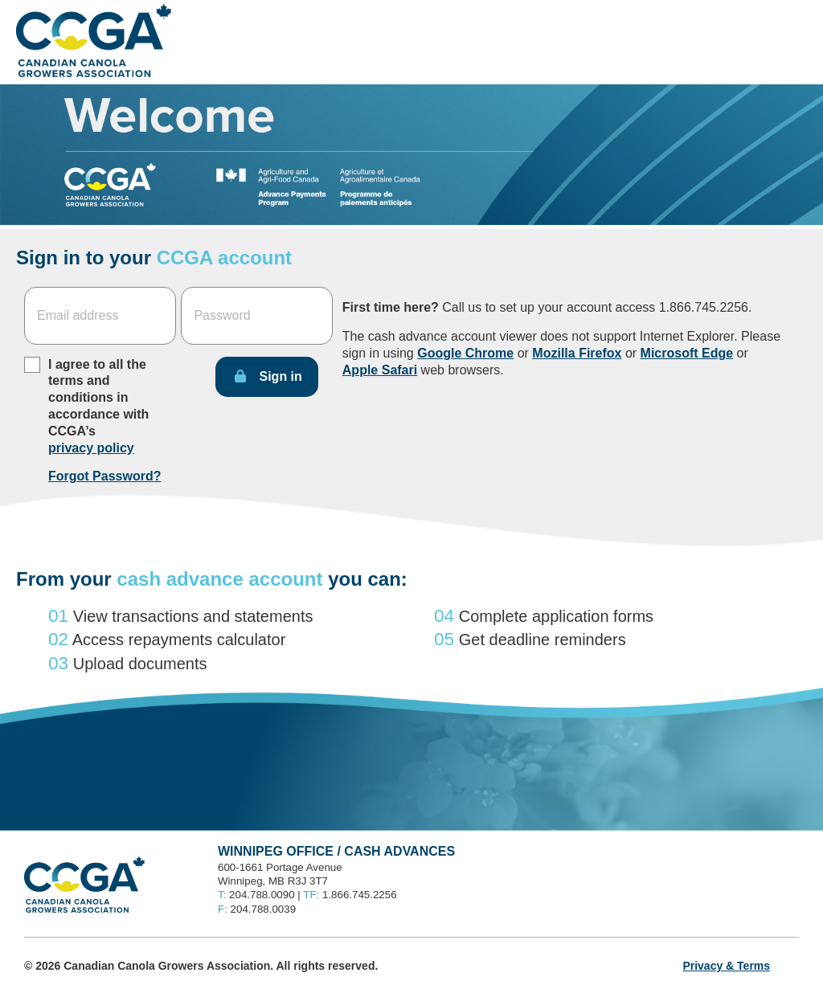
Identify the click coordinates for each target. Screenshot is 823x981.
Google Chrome (465, 353)
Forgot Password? (104, 476)
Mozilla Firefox (576, 353)
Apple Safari (379, 370)
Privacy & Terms (726, 965)
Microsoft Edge (687, 353)
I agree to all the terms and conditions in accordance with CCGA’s (98, 406)
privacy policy (91, 448)
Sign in (280, 376)
